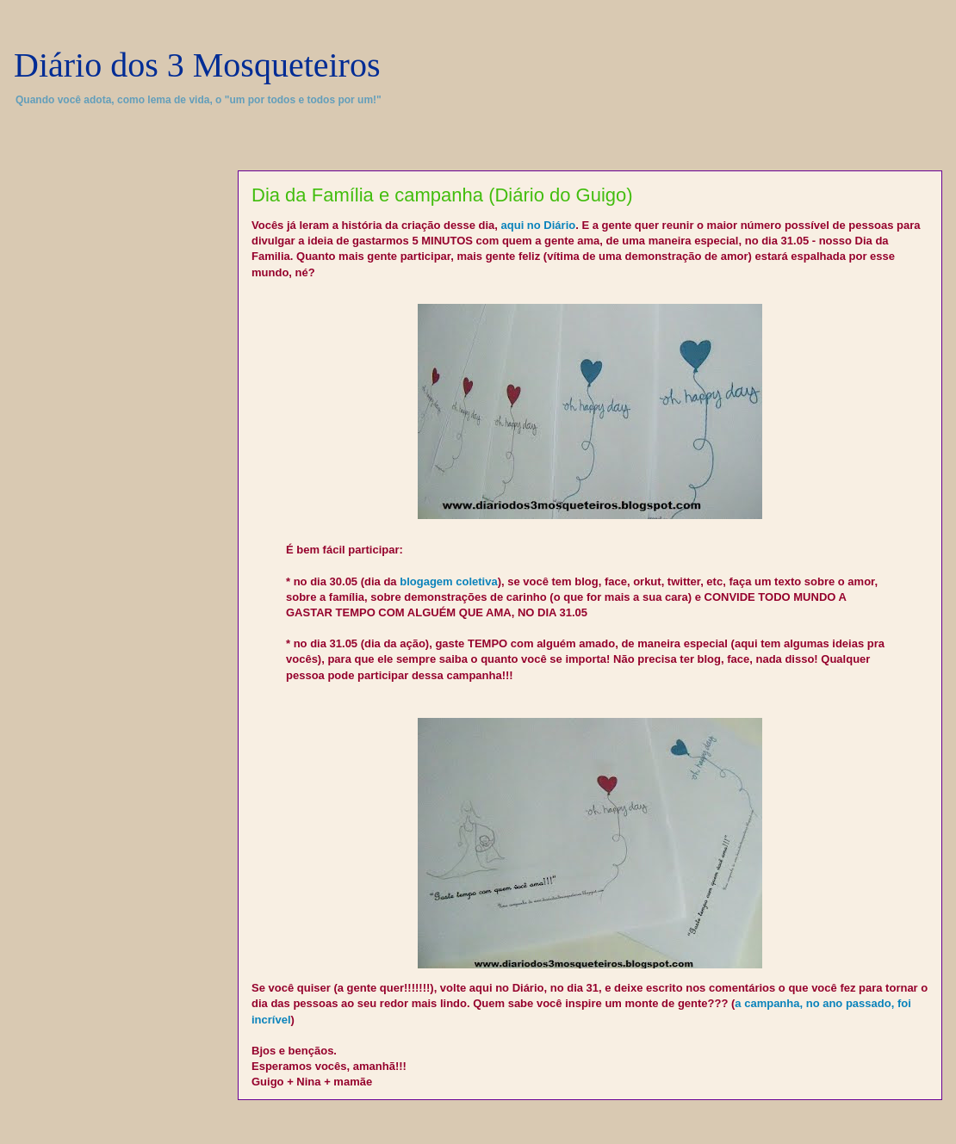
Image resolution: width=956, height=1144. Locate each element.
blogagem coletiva (448, 581)
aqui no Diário (538, 225)
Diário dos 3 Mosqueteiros (197, 65)
